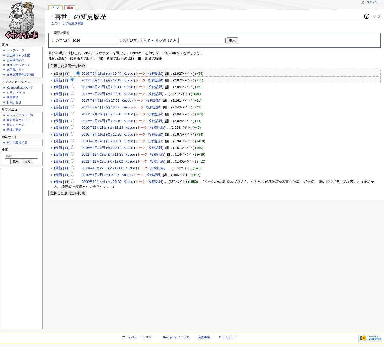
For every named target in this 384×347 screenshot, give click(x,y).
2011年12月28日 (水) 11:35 (102, 154)
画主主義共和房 (17, 142)
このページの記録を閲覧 (67, 23)
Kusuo (128, 74)
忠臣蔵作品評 (15, 60)
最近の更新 (14, 129)
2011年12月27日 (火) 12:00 (102, 168)
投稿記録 (155, 74)
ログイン (372, 2)
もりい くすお (16, 92)
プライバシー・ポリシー (138, 337)
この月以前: (128, 40)
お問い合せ (14, 102)
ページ (55, 7)
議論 (70, 7)
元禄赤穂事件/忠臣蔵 (20, 74)
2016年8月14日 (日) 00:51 (101, 141)
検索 (5, 149)
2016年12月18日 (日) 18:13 (102, 127)
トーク (140, 74)
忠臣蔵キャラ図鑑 (18, 55)
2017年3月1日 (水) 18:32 (100, 107)
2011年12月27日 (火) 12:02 (102, 161)
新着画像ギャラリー (20, 119)
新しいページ (15, 124)
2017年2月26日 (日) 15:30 (101, 114)
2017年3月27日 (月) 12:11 (101, 87)
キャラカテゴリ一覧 (20, 115)
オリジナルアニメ (18, 64)
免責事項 (12, 97)
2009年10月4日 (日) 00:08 (101, 182)
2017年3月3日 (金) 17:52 (100, 100)
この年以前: (61, 40)
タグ (159, 40)
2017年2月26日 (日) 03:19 (101, 121)
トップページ (15, 50)
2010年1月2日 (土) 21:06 (100, 175)
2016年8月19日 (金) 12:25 (101, 134)
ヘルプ (376, 16)
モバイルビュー (228, 337)
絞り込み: (167, 40)
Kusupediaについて (20, 87)
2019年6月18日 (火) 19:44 (101, 74)
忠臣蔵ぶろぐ (15, 69)
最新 (58, 80)
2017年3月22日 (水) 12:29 (101, 94)
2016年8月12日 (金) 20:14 (101, 148)
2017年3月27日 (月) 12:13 (101, 80)
